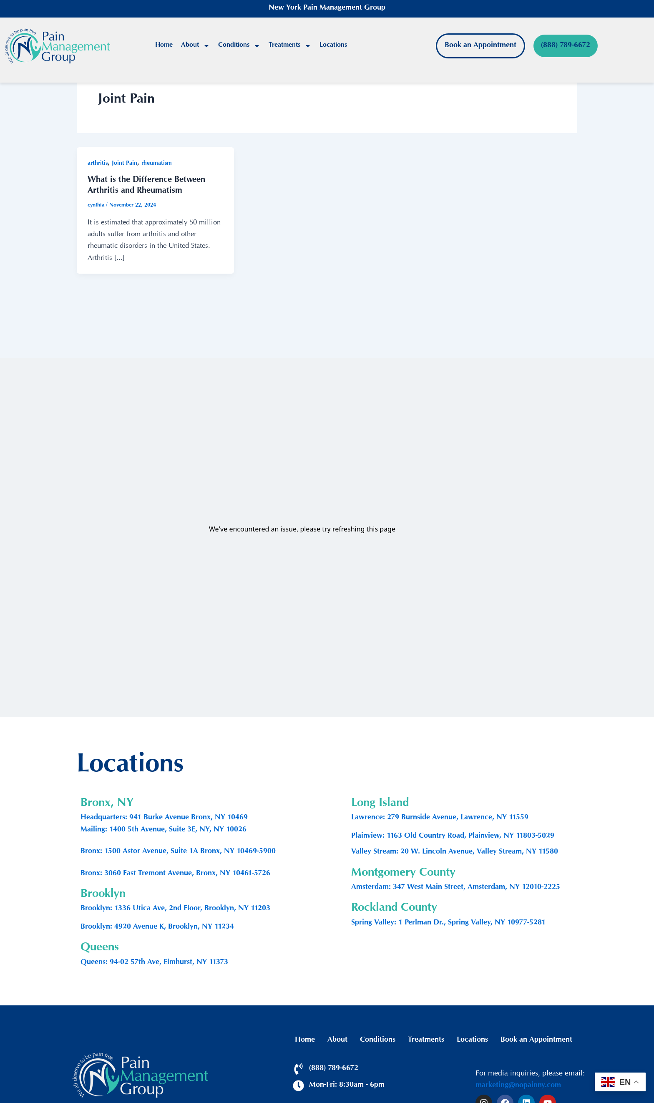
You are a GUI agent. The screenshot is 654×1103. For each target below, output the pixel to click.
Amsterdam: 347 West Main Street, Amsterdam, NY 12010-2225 (455, 887)
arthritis (98, 163)
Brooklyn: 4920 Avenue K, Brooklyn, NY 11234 (157, 927)
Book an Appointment (536, 1040)
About (195, 45)
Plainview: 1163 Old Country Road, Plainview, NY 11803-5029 (452, 836)
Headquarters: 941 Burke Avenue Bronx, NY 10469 (164, 818)
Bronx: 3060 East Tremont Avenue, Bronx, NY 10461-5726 (175, 874)
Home (164, 46)
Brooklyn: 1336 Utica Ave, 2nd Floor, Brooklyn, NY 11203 (175, 909)
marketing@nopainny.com (518, 1085)
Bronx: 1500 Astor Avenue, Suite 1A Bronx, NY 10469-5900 (178, 851)
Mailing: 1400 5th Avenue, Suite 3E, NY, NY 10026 (163, 830)
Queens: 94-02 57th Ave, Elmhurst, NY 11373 (154, 962)
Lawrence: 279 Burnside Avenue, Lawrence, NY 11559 (439, 818)
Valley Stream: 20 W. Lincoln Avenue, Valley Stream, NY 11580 (454, 852)
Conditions (239, 45)
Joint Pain (124, 163)
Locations (333, 46)
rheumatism (156, 163)
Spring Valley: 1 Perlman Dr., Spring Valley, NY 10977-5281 (448, 923)
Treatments (290, 45)
